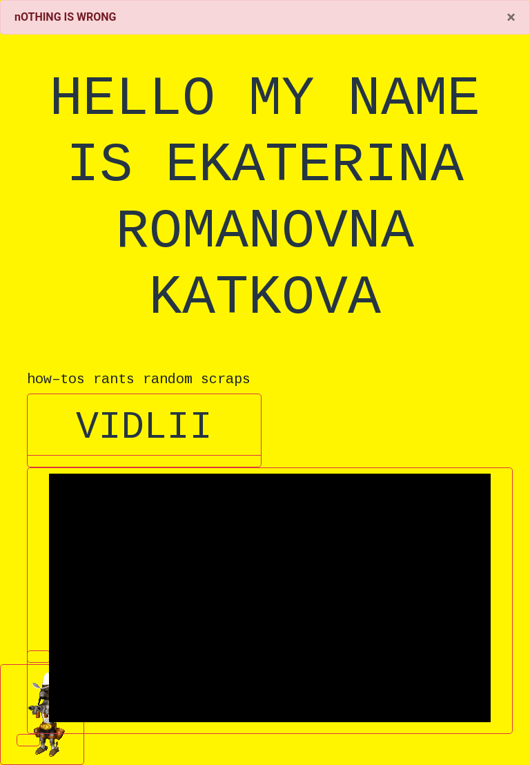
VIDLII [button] (144, 427)
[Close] (511, 17)
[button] (144, 461)
